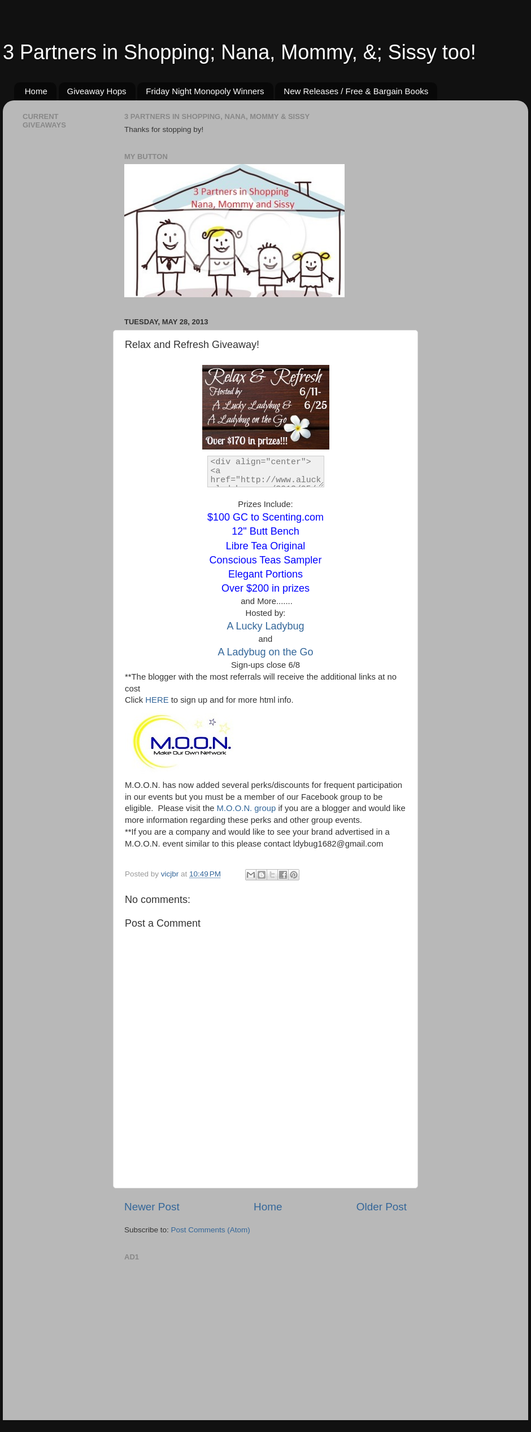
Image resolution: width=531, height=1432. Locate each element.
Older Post (381, 1207)
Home (36, 91)
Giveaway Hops (97, 91)
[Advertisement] (209, 1334)
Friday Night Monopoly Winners (205, 91)
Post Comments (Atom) (210, 1230)
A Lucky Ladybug (265, 626)
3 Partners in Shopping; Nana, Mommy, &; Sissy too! (239, 52)
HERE (156, 699)
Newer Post (152, 1207)
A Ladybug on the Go (265, 652)
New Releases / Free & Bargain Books (356, 91)
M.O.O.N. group (246, 808)
